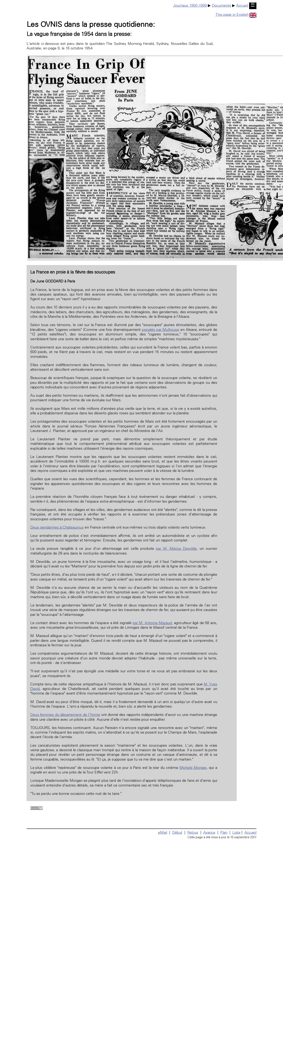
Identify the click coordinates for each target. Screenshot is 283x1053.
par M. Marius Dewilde (176, 549)
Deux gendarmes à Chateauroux (57, 528)
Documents (221, 6)
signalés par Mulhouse (160, 330)
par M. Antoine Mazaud (152, 623)
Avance (209, 833)
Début (177, 833)
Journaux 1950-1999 (190, 6)
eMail (162, 833)
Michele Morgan (193, 768)
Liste (236, 833)
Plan (223, 833)
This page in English (235, 15)
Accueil (242, 6)
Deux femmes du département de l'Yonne (65, 715)
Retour (192, 833)
